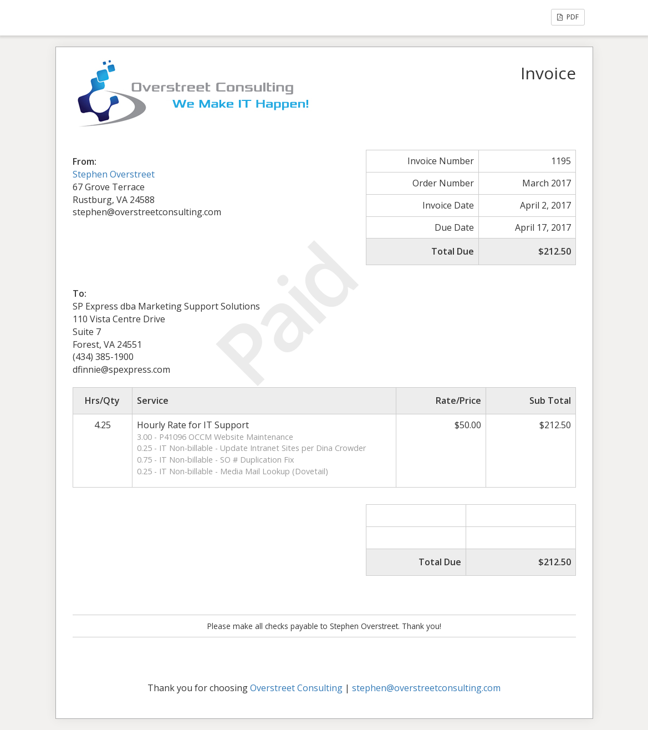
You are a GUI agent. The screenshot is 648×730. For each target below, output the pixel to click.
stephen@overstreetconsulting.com (426, 688)
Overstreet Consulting (296, 688)
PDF (568, 17)
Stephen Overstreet (114, 174)
